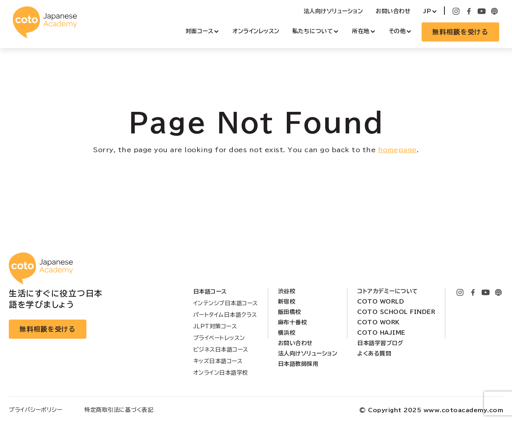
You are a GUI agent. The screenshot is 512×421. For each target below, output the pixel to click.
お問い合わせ (393, 11)
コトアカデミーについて (387, 291)
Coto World (380, 301)
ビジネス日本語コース (220, 349)
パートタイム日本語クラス (225, 315)
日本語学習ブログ (380, 343)
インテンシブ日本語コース (225, 303)
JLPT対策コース (215, 326)
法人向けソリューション (333, 11)
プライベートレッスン (219, 338)
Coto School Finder (396, 312)
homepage (397, 150)
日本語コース (210, 291)
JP (427, 11)
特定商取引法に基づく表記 (118, 410)
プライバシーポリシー (35, 410)
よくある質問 (374, 353)
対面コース (200, 31)
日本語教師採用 (298, 364)
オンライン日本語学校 (220, 372)
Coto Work (378, 322)
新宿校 (287, 301)
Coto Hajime (381, 333)
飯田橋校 (289, 312)
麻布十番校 (292, 322)
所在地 (361, 31)
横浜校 (287, 333)
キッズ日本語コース (218, 361)
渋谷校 (287, 291)
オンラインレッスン (256, 31)
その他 (397, 31)
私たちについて (312, 31)
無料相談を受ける (460, 32)
